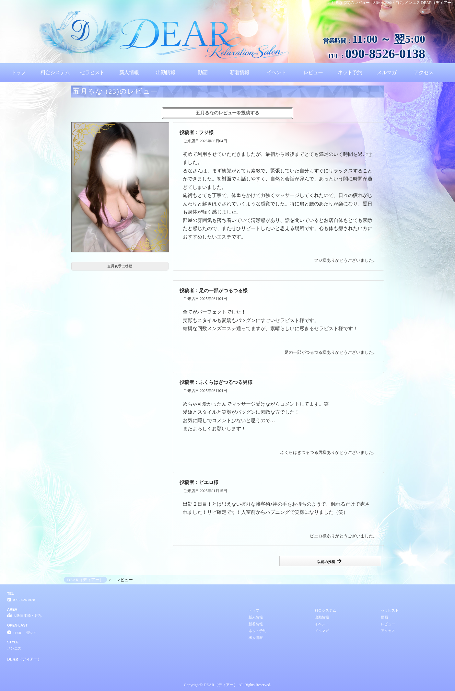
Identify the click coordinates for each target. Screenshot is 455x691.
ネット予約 (350, 72)
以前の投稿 (329, 561)
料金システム (55, 72)
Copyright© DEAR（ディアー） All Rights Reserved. (227, 685)
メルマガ (386, 72)
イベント (276, 72)
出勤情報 (165, 72)
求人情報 (256, 637)
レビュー (313, 72)
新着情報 (239, 72)
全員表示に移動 (119, 266)
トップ (18, 72)
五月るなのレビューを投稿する (227, 112)
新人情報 (129, 72)
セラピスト (92, 72)
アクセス (423, 72)
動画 (202, 72)
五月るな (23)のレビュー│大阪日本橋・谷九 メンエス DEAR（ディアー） (391, 2)
